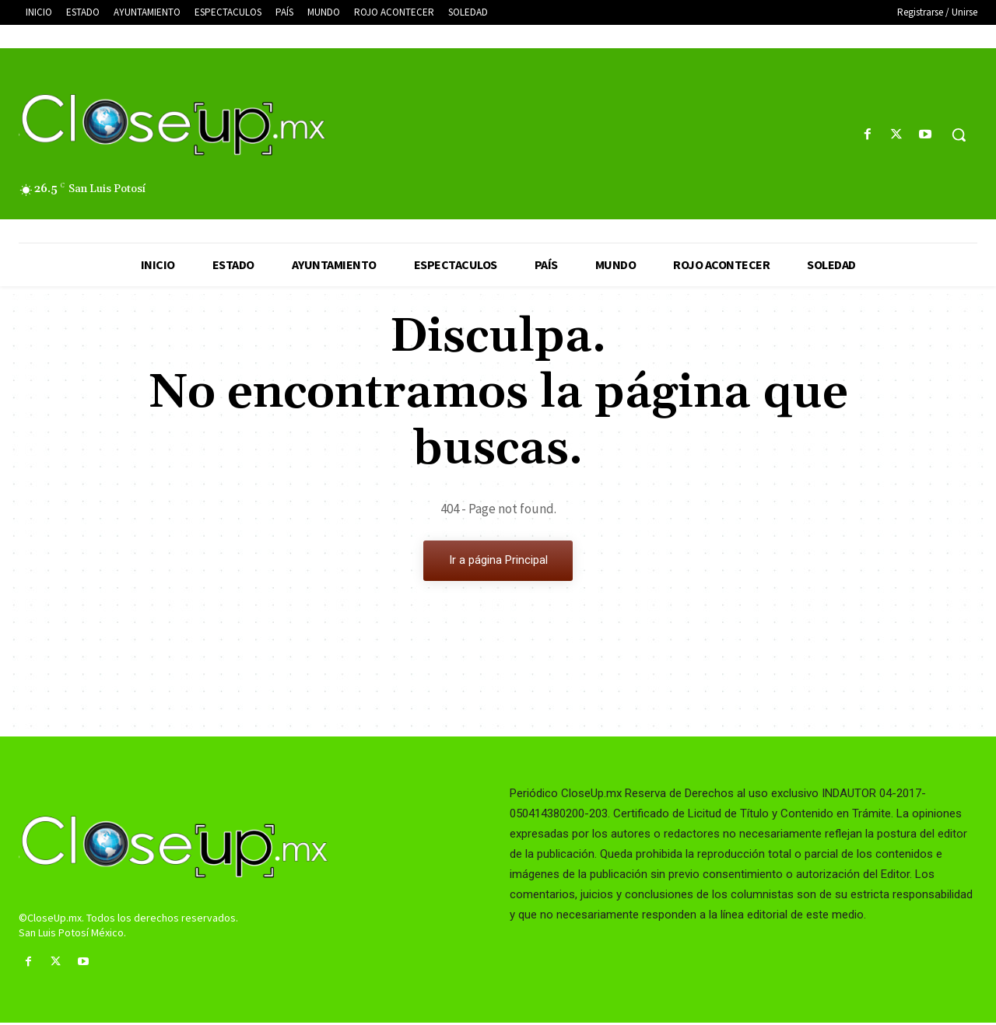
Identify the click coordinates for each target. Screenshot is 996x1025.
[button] (958, 134)
